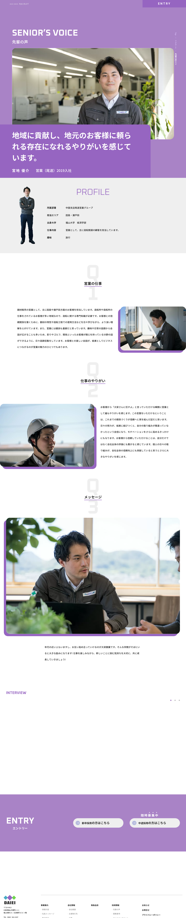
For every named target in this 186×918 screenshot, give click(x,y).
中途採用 (156, 853)
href (33, 752)
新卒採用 (99, 853)
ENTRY (164, 9)
